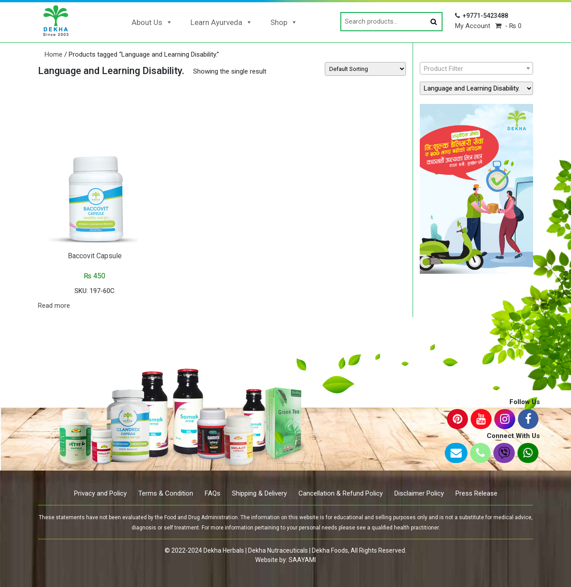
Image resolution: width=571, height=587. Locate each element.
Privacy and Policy (100, 493)
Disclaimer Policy (419, 493)
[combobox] (476, 68)
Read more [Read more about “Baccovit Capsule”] (54, 306)
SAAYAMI (302, 559)
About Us (152, 22)
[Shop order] (365, 69)
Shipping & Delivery (259, 493)
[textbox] (476, 68)
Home (53, 54)
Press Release (476, 493)
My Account (472, 26)
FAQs (212, 493)
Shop (284, 22)
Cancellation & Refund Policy (340, 493)
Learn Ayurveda (221, 22)
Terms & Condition (165, 493)
